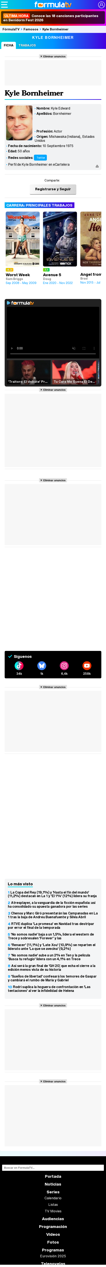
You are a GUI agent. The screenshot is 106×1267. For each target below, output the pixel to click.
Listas (53, 1204)
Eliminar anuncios (54, 56)
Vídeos (53, 1234)
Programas (53, 1250)
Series (53, 1192)
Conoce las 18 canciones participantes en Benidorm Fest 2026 (50, 18)
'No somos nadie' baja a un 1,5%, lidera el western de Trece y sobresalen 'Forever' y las (51, 936)
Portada (53, 1176)
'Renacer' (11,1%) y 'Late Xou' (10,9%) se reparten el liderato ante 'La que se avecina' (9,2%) (51, 946)
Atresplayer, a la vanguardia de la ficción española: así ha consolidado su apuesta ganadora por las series (51, 904)
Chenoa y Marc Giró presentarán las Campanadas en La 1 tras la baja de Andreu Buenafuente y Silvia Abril (53, 915)
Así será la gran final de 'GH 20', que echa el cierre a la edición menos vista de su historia (51, 967)
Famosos (31, 29)
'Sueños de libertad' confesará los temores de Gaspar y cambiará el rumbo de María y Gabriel (52, 978)
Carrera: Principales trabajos (39, 205)
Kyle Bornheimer (55, 29)
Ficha (8, 45)
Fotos (53, 1242)
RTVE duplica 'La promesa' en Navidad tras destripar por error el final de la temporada (51, 925)
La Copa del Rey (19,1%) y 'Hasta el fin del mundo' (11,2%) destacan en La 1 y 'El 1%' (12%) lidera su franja (52, 894)
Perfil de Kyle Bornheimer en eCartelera (39, 164)
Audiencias (53, 1218)
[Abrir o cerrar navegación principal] (4, 5)
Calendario (53, 1198)
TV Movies (53, 1211)
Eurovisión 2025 (53, 1256)
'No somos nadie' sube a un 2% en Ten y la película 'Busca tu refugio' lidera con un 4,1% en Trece (49, 957)
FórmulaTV (11, 29)
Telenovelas (53, 1263)
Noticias (53, 1184)
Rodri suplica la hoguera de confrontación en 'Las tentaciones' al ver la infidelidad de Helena (49, 988)
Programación (53, 1226)
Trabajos (27, 45)
